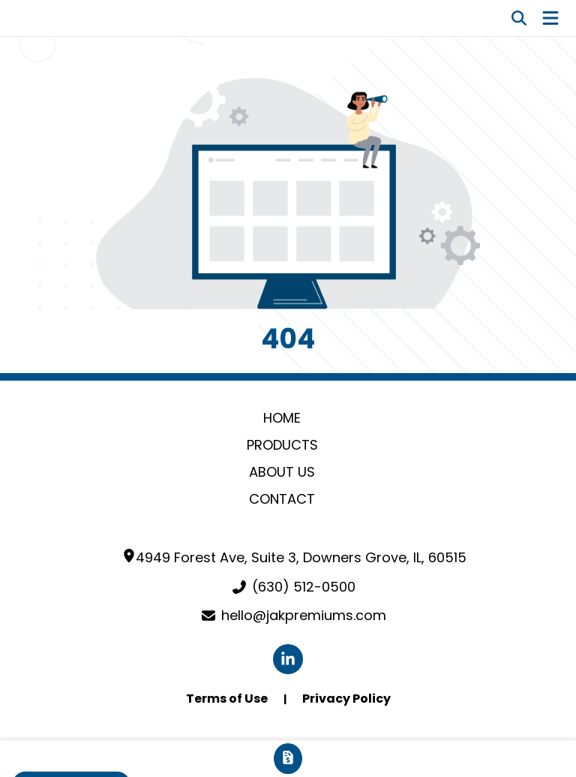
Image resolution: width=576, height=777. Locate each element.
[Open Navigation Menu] (550, 18)
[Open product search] (519, 18)
